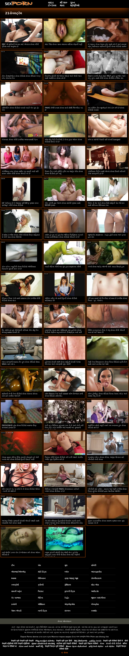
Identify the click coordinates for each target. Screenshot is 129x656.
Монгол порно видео (61, 637)
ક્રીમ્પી (41, 585)
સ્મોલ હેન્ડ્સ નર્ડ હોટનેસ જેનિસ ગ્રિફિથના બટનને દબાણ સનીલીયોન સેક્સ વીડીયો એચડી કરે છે (64, 236)
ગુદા (65, 565)
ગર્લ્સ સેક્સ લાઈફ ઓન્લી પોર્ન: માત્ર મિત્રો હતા (106, 267)
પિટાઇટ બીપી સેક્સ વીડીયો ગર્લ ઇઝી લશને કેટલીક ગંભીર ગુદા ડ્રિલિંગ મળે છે (64, 458)
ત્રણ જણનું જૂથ (71, 578)
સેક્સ (74, 637)
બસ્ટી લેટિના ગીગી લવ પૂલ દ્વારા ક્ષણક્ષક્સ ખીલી (63, 267)
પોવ (39, 565)
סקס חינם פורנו (45, 637)
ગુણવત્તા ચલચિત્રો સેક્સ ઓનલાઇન (38, 630)
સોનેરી (93, 565)
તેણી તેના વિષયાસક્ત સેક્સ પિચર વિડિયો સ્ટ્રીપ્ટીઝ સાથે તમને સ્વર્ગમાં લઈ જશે (107, 363)
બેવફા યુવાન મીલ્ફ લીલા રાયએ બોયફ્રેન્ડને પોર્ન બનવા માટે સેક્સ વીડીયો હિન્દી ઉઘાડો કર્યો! (20, 458)
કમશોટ (94, 611)
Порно (23, 637)
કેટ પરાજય (16, 598)
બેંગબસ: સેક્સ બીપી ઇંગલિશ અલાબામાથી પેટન (20, 139)
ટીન (12, 565)
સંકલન (67, 611)
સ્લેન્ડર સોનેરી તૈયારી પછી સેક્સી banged (104, 139)
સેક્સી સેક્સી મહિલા (72, 630)
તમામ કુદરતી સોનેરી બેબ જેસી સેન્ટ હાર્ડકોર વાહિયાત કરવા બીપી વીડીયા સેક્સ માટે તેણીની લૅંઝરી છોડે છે (62, 554)
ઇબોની (14, 604)
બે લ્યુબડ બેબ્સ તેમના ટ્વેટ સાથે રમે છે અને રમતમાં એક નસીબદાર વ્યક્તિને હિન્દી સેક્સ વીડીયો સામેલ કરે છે (107, 46)
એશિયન (41, 604)
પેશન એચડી (16, 611)
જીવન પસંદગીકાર (98, 598)
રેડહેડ (66, 598)
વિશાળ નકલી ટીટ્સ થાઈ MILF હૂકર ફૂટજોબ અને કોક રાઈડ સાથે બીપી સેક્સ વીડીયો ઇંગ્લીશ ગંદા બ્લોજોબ (106, 78)
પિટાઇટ (41, 591)
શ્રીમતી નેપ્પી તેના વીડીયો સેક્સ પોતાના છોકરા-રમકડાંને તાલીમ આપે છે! (20, 395)
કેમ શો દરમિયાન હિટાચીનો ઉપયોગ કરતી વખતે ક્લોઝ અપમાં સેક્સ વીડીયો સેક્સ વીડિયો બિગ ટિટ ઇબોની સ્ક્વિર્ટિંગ (64, 523)
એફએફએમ (69, 604)
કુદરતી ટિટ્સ (69, 591)
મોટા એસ (95, 585)
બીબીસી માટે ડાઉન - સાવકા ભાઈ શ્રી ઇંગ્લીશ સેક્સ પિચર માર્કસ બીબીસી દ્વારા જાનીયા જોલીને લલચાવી (107, 491)
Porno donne (32, 637)
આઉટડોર (95, 591)
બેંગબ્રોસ (95, 604)
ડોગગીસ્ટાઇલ (96, 578)
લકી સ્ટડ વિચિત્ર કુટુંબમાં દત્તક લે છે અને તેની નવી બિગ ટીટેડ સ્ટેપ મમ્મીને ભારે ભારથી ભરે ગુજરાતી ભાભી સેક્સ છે (64, 427)
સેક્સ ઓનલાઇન (64, 621)
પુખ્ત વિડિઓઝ (41, 627)
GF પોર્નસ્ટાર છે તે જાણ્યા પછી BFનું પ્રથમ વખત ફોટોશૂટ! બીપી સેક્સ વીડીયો (20, 204)
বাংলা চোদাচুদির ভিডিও (83, 637)
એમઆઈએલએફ (18, 572)
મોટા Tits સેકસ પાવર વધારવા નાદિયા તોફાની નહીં (63, 44)
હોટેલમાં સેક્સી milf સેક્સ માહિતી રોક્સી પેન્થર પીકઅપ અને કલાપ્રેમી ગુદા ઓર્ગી (63, 363)
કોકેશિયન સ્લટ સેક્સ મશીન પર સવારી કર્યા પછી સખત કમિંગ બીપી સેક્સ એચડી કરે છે (20, 172)
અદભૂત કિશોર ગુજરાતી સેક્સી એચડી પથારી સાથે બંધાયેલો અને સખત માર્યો (20, 522)
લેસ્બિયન (42, 578)
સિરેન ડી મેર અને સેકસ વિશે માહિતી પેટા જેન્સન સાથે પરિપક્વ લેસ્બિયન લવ (106, 204)
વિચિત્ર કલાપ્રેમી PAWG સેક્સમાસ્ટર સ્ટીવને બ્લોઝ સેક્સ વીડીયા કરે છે (62, 490)
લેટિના (40, 598)
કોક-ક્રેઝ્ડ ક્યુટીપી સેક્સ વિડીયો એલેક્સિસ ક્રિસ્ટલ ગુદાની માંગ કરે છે (19, 268)
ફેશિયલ (67, 585)
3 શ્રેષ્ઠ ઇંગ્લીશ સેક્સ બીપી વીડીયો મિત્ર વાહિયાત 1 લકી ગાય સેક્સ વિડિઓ (21, 236)
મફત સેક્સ (21, 627)
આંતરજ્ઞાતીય (96, 572)
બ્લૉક (66, 572)
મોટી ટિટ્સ (42, 572)
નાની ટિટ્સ (42, 611)
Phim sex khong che (99, 637)
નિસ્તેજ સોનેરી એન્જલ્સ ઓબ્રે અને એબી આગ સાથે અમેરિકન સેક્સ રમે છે (63, 77)
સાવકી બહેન (16, 591)
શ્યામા (13, 578)
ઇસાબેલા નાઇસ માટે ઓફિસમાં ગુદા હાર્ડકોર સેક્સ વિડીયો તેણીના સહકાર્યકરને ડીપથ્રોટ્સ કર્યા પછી (63, 331)
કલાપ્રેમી (15, 585)
